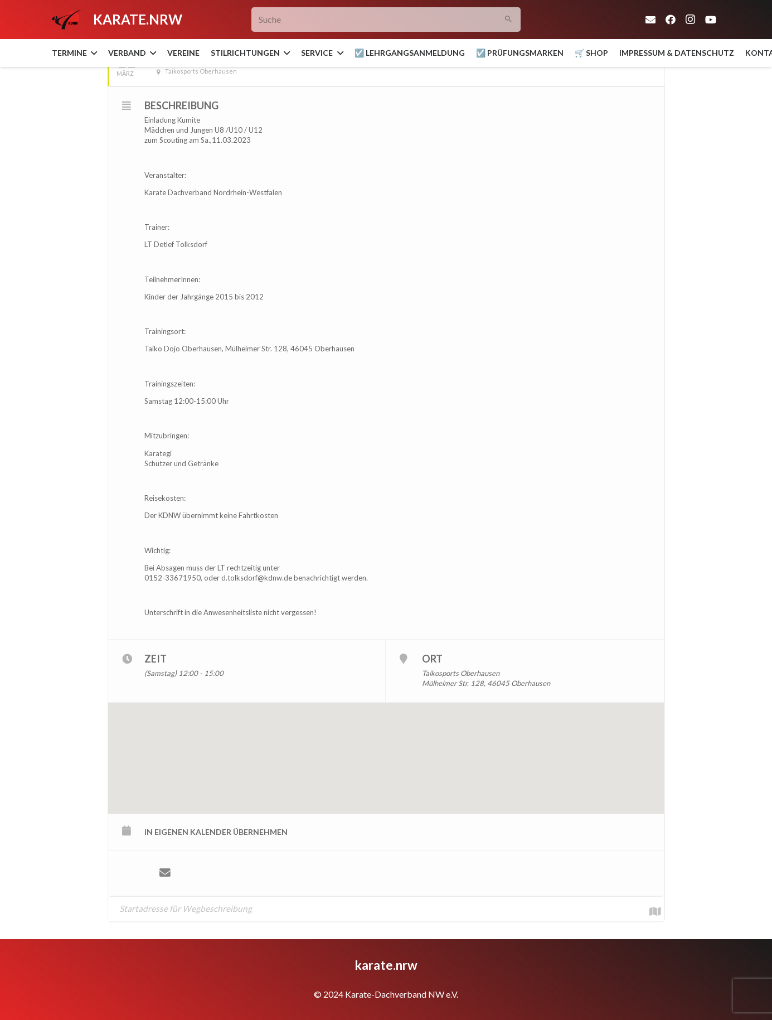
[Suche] (386, 19)
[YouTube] (711, 19)
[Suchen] (508, 19)
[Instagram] (691, 19)
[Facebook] (671, 19)
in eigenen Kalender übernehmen (216, 832)
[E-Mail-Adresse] (650, 19)
